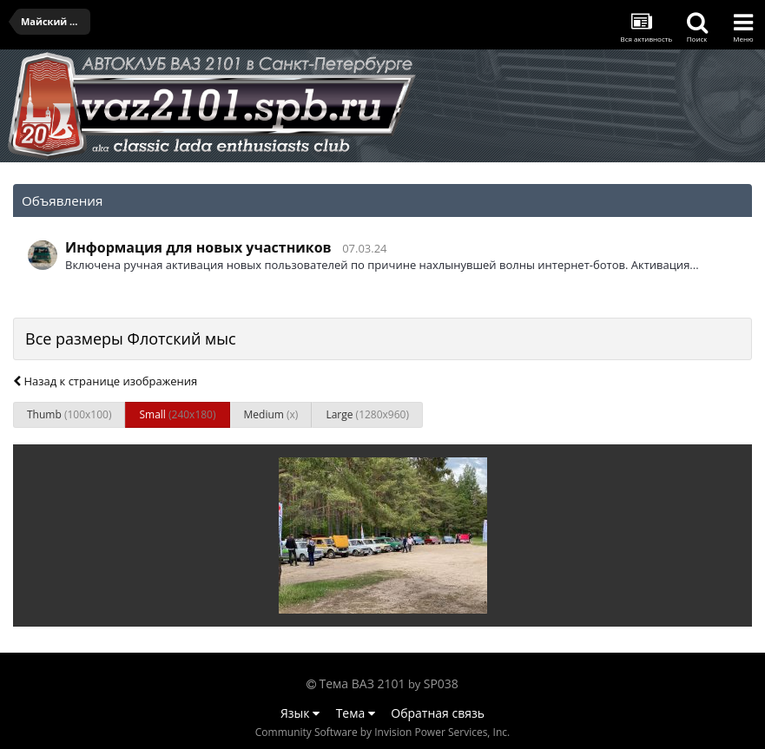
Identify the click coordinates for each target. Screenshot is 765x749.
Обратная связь (438, 713)
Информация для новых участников (198, 247)
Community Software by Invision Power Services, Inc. (382, 732)
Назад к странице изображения (105, 381)
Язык (300, 713)
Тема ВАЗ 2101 (363, 683)
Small (177, 414)
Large (367, 414)
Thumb (69, 414)
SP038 (441, 683)
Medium (271, 414)
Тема (355, 713)
